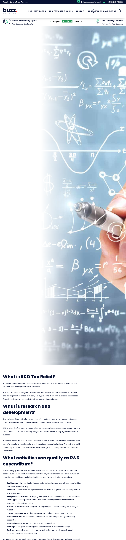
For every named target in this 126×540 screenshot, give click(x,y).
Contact (93, 11)
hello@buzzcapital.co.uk (91, 2)
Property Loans (37, 11)
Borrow (80, 11)
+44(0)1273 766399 (115, 2)
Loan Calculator (106, 11)
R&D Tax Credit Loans (61, 11)
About (5, 2)
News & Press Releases (19, 2)
